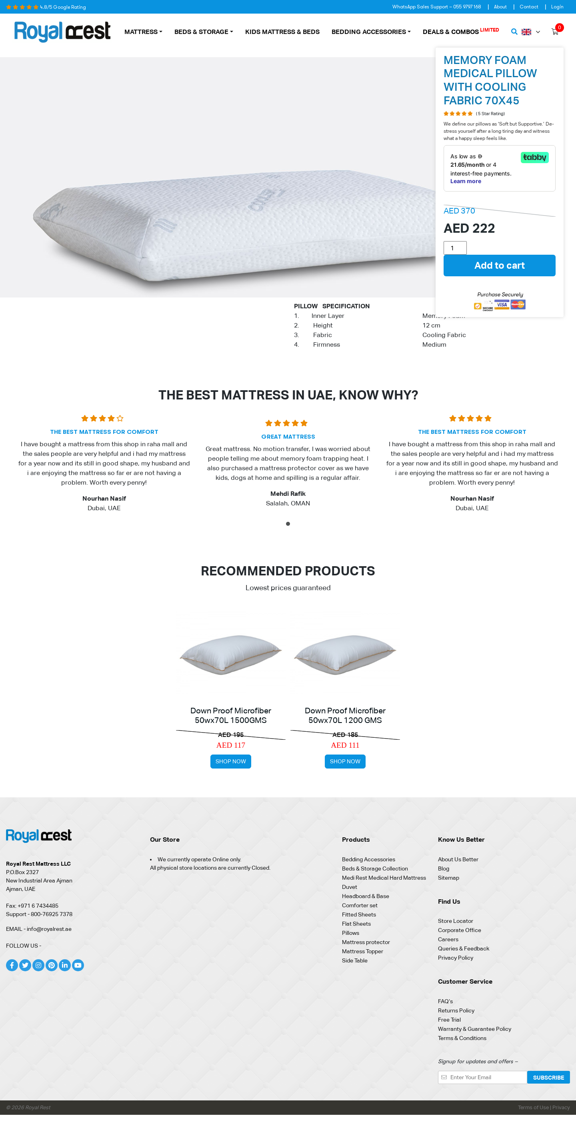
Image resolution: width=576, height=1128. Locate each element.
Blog (443, 868)
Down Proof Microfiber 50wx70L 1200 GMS (345, 715)
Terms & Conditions (462, 1038)
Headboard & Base (365, 896)
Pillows (350, 933)
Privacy (561, 1107)
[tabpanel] (104, 467)
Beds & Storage (201, 32)
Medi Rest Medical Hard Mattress (384, 877)
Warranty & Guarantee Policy (474, 1029)
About (500, 7)
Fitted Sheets (359, 914)
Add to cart (499, 265)
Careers (448, 939)
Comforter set (360, 905)
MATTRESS (141, 32)
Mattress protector (366, 942)
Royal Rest (37, 1107)
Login (557, 7)
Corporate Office (459, 930)
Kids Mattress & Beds (282, 32)
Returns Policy (456, 1010)
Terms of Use (534, 1107)
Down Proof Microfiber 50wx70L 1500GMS (230, 715)
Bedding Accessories (369, 32)
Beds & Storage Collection (375, 868)
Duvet (349, 887)
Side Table (355, 960)
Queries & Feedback (463, 948)
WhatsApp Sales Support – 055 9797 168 (436, 7)
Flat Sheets (356, 923)
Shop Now (231, 761)
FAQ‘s (445, 1001)
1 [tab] (289, 525)
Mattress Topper (362, 951)
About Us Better (458, 859)
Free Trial (449, 1019)
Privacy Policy (455, 957)
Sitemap (448, 877)
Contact (529, 7)
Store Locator (455, 921)
